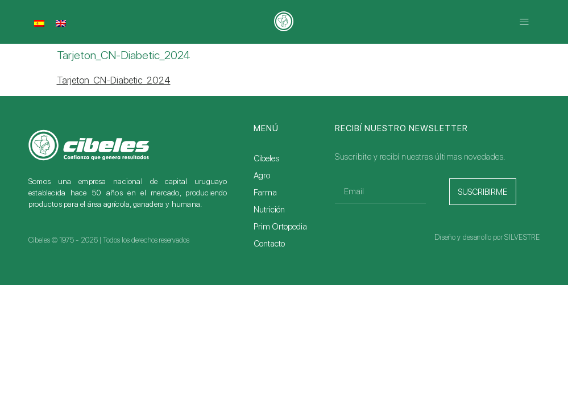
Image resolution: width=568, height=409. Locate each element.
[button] (524, 22)
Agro (262, 175)
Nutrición (269, 209)
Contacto (269, 244)
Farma (265, 192)
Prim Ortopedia (280, 227)
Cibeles (266, 158)
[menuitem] (39, 23)
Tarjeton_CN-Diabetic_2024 (114, 80)
